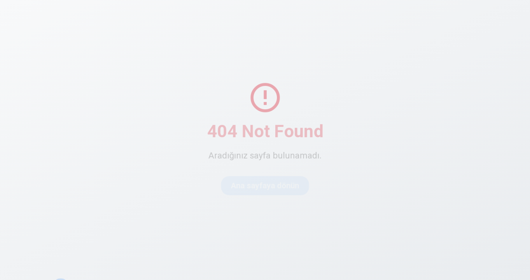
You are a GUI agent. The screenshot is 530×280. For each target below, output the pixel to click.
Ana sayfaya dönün (265, 186)
